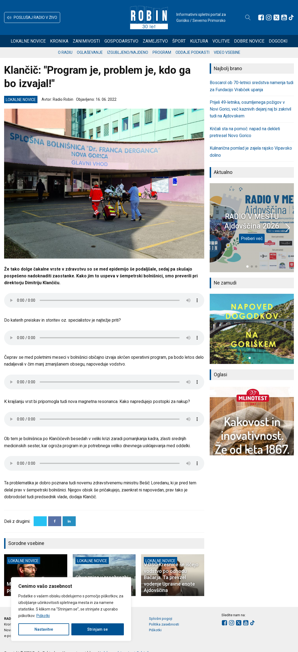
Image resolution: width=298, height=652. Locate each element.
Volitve (221, 41)
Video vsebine (227, 52)
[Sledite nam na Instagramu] (268, 17)
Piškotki (43, 616)
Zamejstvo (155, 41)
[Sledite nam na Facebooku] (261, 17)
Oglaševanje (90, 52)
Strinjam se (97, 629)
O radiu (65, 52)
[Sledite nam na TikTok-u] (291, 17)
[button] (32, 17)
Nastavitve (43, 629)
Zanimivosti (86, 41)
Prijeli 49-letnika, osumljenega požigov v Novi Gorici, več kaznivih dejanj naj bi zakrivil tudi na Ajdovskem (250, 109)
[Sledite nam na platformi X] (276, 17)
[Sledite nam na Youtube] (284, 17)
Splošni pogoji (160, 619)
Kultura (199, 41)
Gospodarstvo (121, 41)
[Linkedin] (69, 521)
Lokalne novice (28, 41)
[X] (40, 521)
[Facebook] (54, 521)
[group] (252, 329)
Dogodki (278, 41)
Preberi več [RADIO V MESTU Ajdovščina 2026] (252, 238)
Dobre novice (249, 41)
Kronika (59, 41)
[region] (71, 609)
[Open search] (248, 17)
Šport (179, 41)
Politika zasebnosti (164, 624)
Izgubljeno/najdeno (127, 52)
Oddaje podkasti (192, 52)
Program (162, 52)
